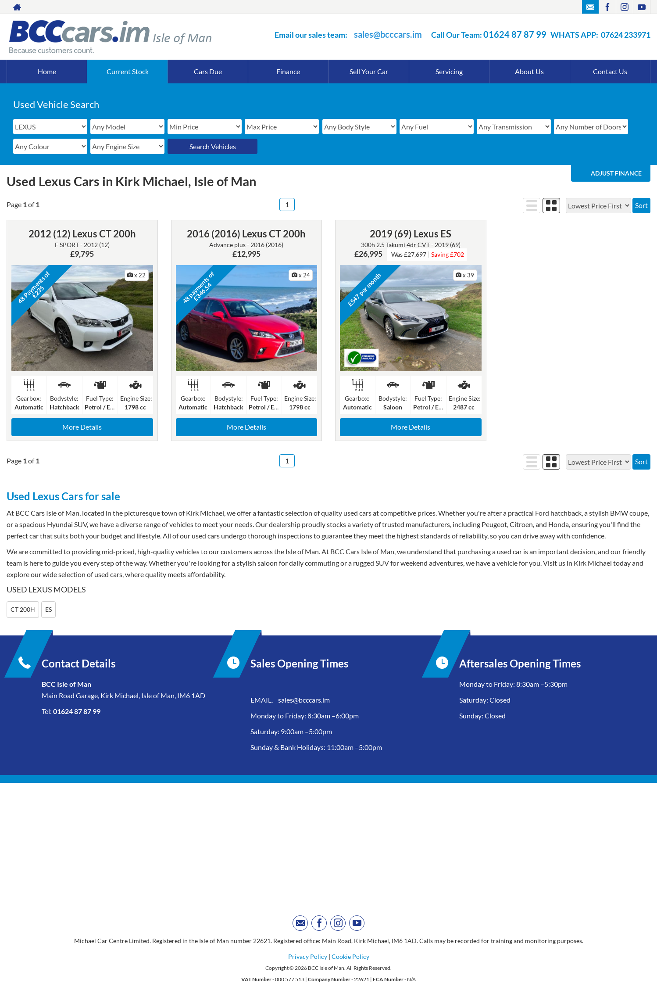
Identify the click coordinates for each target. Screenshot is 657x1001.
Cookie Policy (350, 956)
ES (48, 609)
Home (47, 71)
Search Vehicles (212, 146)
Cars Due (208, 71)
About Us (529, 71)
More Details (82, 427)
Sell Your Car (369, 71)
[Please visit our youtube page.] (641, 7)
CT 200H (23, 609)
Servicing (449, 71)
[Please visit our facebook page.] (607, 7)
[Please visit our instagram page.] (624, 7)
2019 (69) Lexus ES (410, 234)
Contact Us (610, 71)
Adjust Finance (616, 173)
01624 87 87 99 (514, 34)
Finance (288, 71)
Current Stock (128, 71)
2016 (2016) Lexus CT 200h (246, 234)
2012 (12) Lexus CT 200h (82, 234)
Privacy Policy (307, 956)
